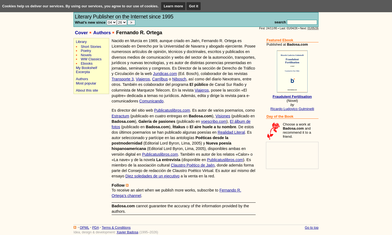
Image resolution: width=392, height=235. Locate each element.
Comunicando (151, 101)
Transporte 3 (123, 79)
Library (81, 42)
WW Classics (91, 59)
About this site (87, 90)
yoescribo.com (213, 121)
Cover (81, 32)
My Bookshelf (86, 68)
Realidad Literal (231, 132)
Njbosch (179, 79)
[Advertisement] (91, 114)
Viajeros (143, 79)
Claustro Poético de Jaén (193, 165)
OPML (84, 228)
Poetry (86, 51)
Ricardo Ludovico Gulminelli (292, 109)
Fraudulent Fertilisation (292, 97)
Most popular (86, 83)
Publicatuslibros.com (172, 110)
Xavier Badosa (127, 232)
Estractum (120, 116)
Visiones (223, 116)
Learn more (173, 6)
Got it (193, 6)
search (280, 22)
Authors (102, 32)
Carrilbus (160, 79)
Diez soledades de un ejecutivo (152, 176)
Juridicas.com (165, 73)
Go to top (311, 228)
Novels (86, 55)
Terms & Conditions (116, 228)
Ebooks (87, 63)
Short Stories (91, 47)
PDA (95, 228)
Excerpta (83, 72)
